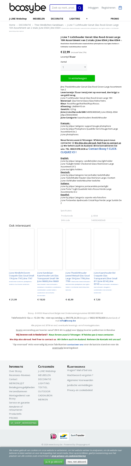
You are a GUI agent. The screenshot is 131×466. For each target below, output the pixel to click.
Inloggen (93, 7)
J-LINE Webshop (18, 18)
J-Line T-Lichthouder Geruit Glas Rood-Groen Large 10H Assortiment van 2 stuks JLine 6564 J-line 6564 (64, 27)
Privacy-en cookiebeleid (80, 389)
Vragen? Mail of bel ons (79, 369)
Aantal (64, 61)
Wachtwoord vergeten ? (80, 374)
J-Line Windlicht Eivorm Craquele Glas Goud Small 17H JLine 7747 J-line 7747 (21, 277)
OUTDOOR (44, 390)
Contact (13, 378)
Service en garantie (19, 401)
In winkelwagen (78, 77)
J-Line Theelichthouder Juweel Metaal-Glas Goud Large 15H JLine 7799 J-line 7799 (78, 280)
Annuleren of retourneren (15, 407)
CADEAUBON (45, 394)
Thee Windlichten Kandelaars (49, 24)
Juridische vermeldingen (80, 384)
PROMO (115, 18)
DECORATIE (57, 18)
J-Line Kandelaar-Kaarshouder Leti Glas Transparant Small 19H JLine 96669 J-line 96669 (49, 283)
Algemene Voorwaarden (80, 379)
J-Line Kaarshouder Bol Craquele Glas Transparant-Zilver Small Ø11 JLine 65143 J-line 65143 (106, 282)
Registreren (108, 7)
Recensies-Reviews (19, 374)
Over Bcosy (15, 370)
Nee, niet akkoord (77, 461)
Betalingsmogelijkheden (22, 386)
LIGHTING (74, 18)
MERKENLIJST (16, 382)
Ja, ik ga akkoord (53, 461)
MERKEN (43, 398)
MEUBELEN (39, 18)
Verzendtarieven (18, 390)
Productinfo (15, 413)
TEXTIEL (42, 386)
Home (12, 24)
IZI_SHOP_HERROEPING (24, 422)
